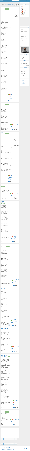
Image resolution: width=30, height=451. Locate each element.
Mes (26, 4)
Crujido (2, 132)
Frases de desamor (24, 82)
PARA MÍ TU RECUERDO (4, 328)
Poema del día (25, 67)
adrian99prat (5, 356)
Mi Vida (2, 410)
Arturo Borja (8, 351)
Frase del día (24, 60)
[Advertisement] (7, 15)
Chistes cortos (23, 80)
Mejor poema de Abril (24, 26)
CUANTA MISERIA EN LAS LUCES (6, 7)
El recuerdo (3, 184)
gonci (4, 133)
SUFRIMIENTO (3, 288)
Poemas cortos (23, 81)
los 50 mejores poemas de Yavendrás (9, 4)
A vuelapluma (3, 103)
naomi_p (4, 185)
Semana (24, 4)
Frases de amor (23, 83)
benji (4, 104)
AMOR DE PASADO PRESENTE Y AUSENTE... (6, 245)
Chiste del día (25, 54)
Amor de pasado (3, 201)
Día (22, 4)
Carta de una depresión (4, 355)
